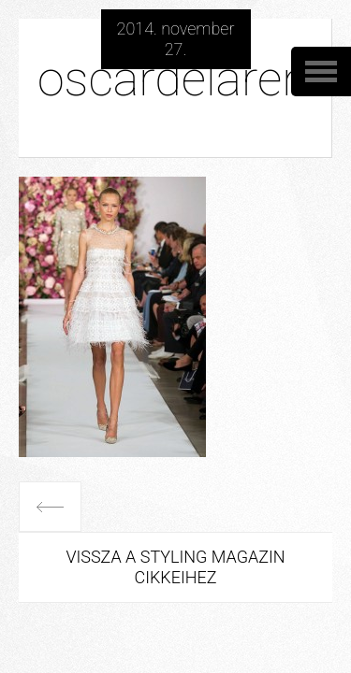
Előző (50, 506)
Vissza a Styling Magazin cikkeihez (175, 567)
